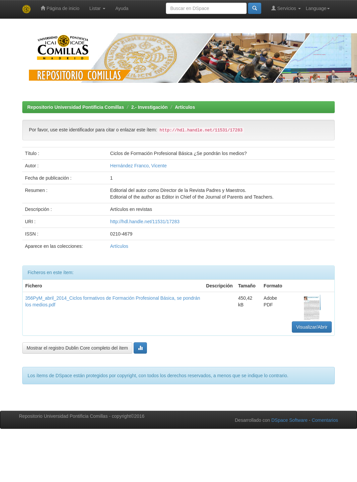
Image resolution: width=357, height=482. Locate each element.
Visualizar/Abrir (311, 327)
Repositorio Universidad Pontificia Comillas (75, 107)
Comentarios (325, 420)
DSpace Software (289, 420)
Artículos (185, 107)
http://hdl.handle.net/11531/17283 (144, 221)
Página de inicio (60, 8)
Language (318, 8)
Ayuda (121, 8)
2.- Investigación (149, 107)
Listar (97, 8)
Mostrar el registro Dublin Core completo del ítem (77, 348)
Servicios (286, 8)
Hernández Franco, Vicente (138, 165)
